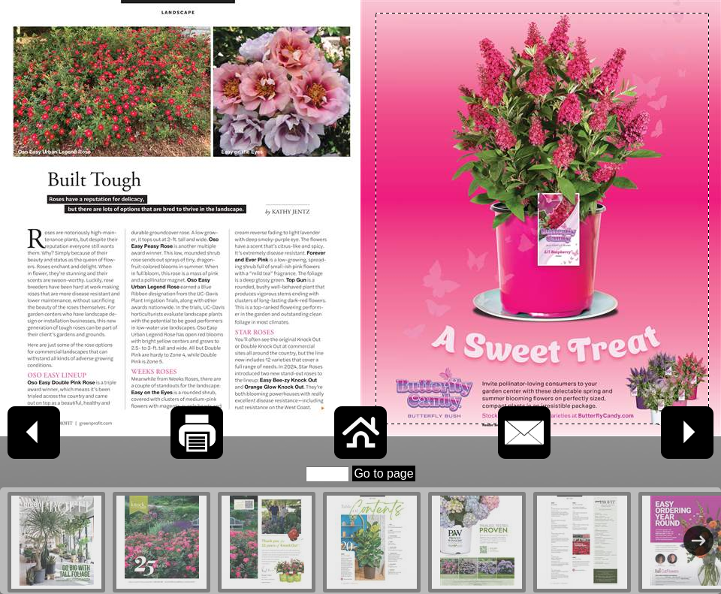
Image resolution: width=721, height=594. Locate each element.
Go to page (383, 473)
